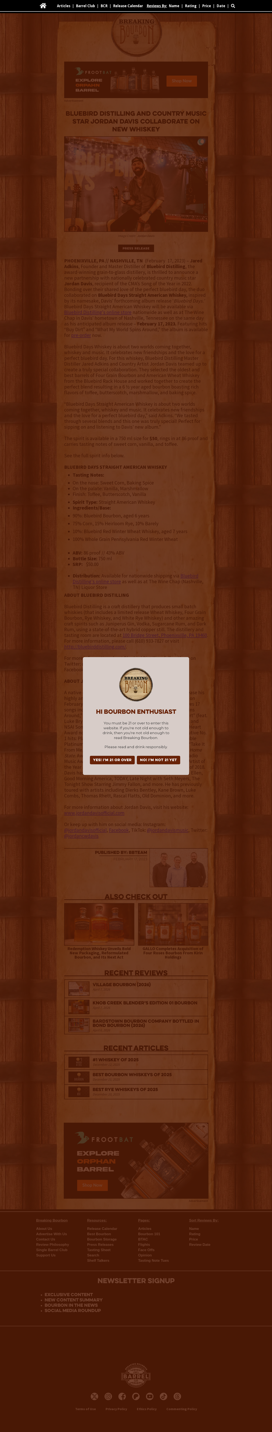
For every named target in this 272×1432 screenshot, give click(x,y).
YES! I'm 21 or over (112, 760)
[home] (43, 6)
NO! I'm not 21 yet (158, 760)
